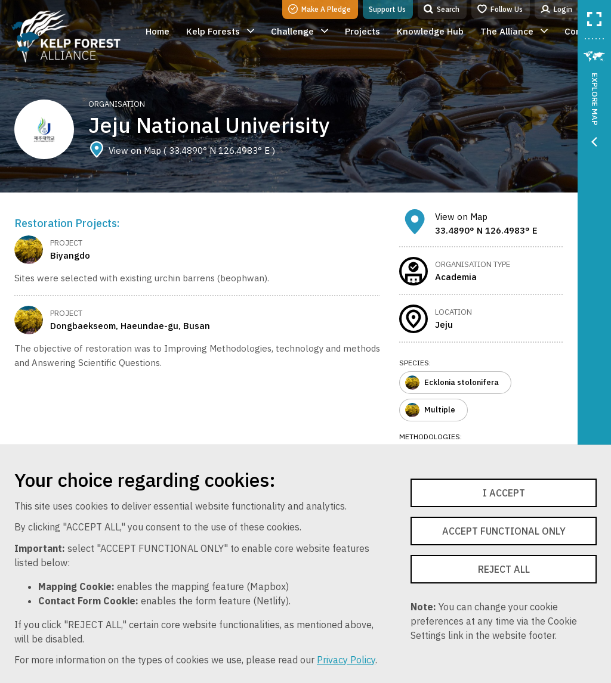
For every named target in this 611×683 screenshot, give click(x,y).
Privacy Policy (346, 660)
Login (556, 9)
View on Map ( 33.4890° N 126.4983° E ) (181, 150)
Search (441, 9)
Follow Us (500, 9)
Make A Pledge (319, 9)
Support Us (387, 9)
